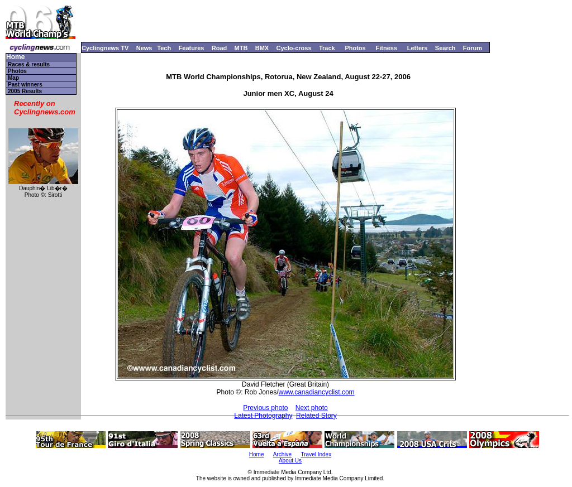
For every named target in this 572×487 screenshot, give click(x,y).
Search (445, 48)
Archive (282, 454)
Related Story (316, 416)
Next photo (311, 408)
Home (15, 57)
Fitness (386, 48)
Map (13, 78)
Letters (417, 48)
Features (191, 48)
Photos (355, 48)
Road (219, 48)
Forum (472, 48)
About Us (290, 460)
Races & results (29, 64)
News (144, 48)
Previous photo (265, 408)
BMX (262, 48)
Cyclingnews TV (105, 48)
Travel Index (316, 454)
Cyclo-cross (294, 48)
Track (327, 48)
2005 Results (25, 91)
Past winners (25, 84)
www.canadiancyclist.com (317, 392)
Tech (164, 48)
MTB (241, 48)
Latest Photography (263, 416)
